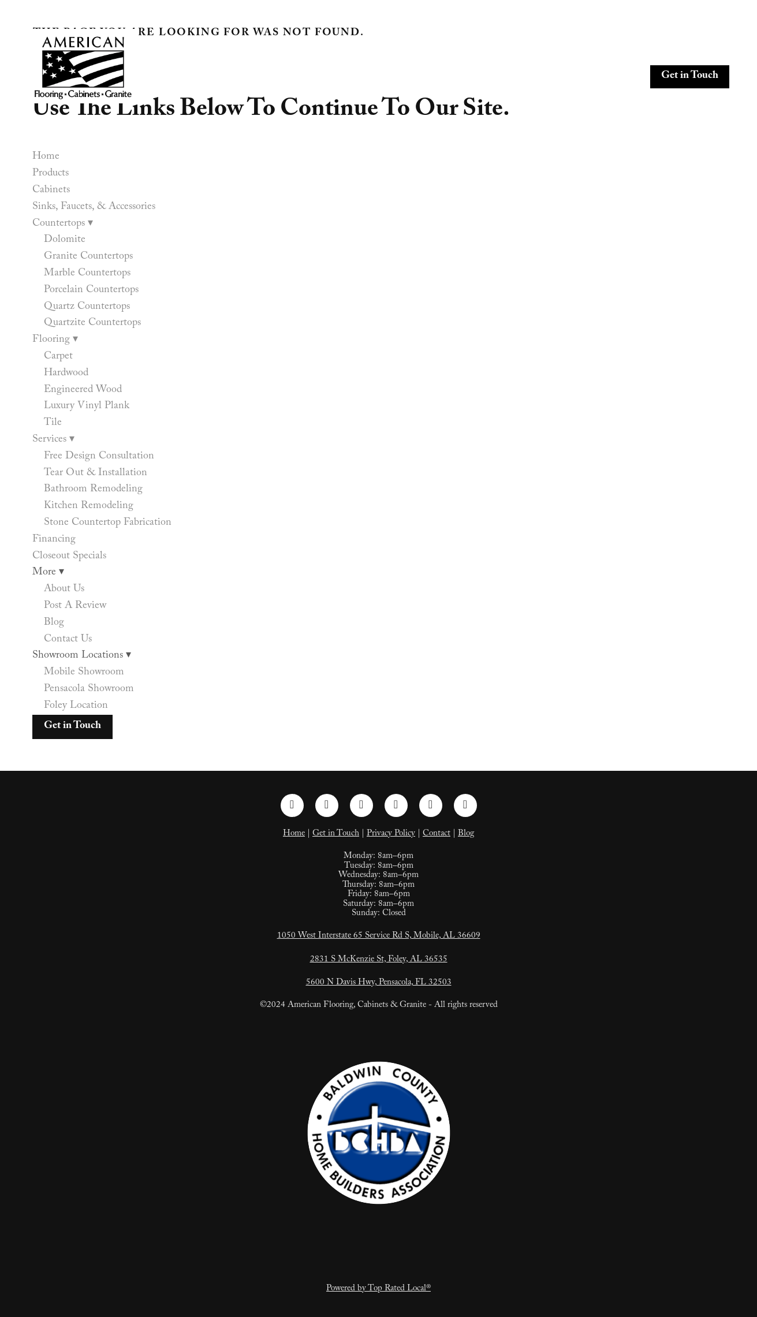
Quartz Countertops (87, 307)
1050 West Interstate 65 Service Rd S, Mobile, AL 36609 (378, 936)
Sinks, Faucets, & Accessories (469, 51)
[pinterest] (396, 805)
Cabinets (373, 51)
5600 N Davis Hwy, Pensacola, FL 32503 (379, 983)
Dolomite (64, 240)
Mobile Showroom (84, 673)
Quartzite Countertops (92, 324)
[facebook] (292, 805)
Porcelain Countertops (91, 291)
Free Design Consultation (99, 457)
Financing (366, 76)
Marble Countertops (87, 274)
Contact (436, 834)
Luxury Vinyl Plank (86, 407)
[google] (465, 805)
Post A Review (75, 606)
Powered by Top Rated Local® (378, 1289)
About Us (64, 590)
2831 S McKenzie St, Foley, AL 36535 (379, 960)
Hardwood (66, 374)
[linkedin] (361, 805)
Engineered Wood (83, 391)
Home (275, 51)
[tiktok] (430, 805)
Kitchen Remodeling (88, 507)
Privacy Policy (391, 834)
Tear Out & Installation (95, 474)
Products (321, 51)
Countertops (578, 51)
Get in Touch (689, 76)
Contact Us (68, 640)
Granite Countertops (88, 257)
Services (706, 51)
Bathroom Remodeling (93, 490)
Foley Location (76, 706)
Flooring (647, 51)
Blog (54, 623)
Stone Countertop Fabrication (107, 523)
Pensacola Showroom (89, 690)
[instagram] (326, 805)
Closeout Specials (439, 76)
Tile (53, 423)
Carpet (58, 357)
